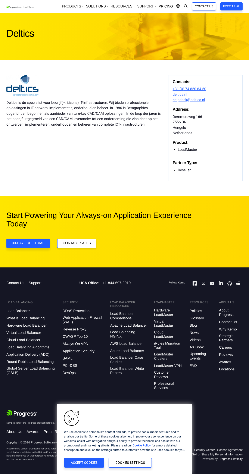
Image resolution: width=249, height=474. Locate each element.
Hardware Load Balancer (26, 325)
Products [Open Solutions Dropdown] (71, 6)
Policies (196, 311)
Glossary (197, 318)
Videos (195, 340)
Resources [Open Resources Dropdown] (121, 6)
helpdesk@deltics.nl (189, 100)
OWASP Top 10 (75, 337)
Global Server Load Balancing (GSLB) (30, 370)
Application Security (78, 351)
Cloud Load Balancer (23, 340)
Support (35, 283)
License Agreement (230, 450)
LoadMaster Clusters (163, 356)
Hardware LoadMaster (163, 312)
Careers (225, 347)
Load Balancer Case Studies (126, 359)
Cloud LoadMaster (163, 334)
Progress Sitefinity (230, 459)
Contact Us (204, 6)
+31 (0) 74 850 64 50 (189, 89)
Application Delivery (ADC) (27, 354)
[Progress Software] (21, 413)
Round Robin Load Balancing (30, 362)
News (194, 333)
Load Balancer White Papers (127, 371)
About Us (14, 432)
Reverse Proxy (74, 329)
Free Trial (231, 6)
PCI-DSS (70, 366)
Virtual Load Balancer (23, 333)
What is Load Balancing (25, 318)
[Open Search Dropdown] (186, 6)
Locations (227, 369)
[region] (124, 439)
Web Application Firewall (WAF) (82, 320)
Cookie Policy (142, 445)
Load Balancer (18, 311)
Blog (193, 325)
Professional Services (164, 386)
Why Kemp (228, 329)
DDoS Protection (76, 311)
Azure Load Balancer (127, 351)
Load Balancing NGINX (122, 334)
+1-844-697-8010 (117, 283)
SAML (67, 358)
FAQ (193, 366)
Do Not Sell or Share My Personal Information (212, 454)
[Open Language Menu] (178, 6)
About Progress (226, 312)
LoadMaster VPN (168, 366)
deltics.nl (180, 94)
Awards (225, 362)
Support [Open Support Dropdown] (145, 6)
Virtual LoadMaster (163, 323)
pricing (166, 6)
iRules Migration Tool (167, 345)
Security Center (204, 450)
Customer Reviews (162, 374)
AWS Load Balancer (126, 344)
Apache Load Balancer (128, 325)
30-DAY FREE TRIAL (28, 243)
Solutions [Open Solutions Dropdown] (96, 6)
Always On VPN (75, 344)
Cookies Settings (130, 463)
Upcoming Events (198, 356)
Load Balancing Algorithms (27, 347)
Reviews (226, 355)
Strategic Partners (226, 338)
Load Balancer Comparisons (122, 316)
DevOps (69, 373)
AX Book (197, 347)
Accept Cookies (84, 463)
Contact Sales (77, 243)
